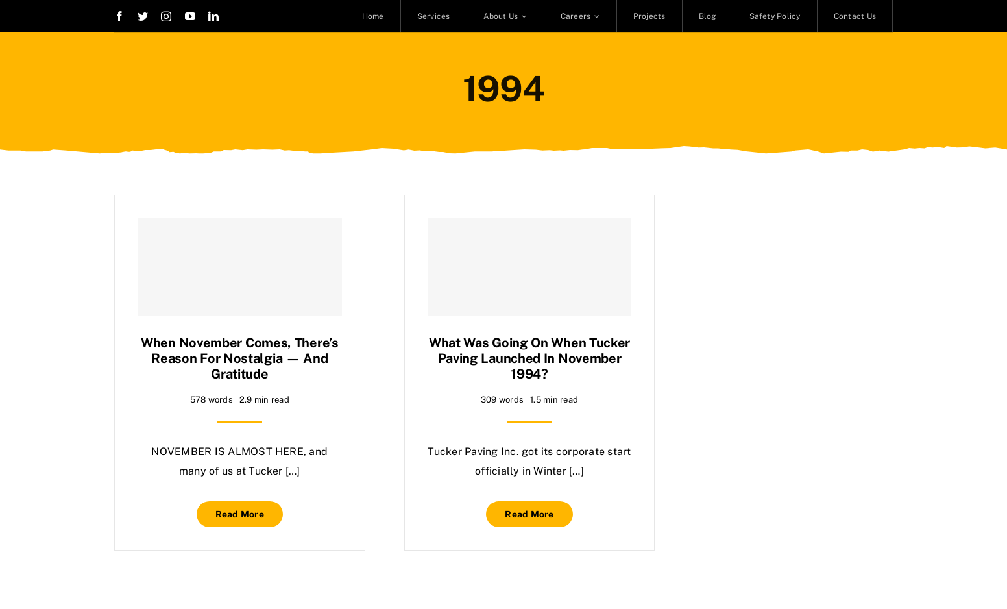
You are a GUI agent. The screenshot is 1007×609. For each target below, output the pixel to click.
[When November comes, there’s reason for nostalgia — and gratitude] (240, 267)
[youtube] (190, 16)
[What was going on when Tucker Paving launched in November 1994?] (530, 267)
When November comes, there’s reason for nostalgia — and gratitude (240, 358)
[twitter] (143, 16)
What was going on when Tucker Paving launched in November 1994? (529, 358)
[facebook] (119, 16)
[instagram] (166, 16)
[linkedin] (213, 16)
